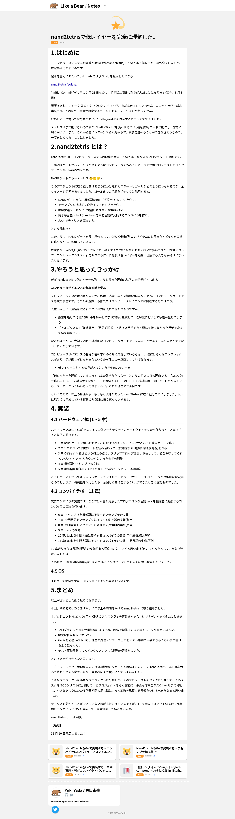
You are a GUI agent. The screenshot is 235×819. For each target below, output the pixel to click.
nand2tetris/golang (64, 84)
